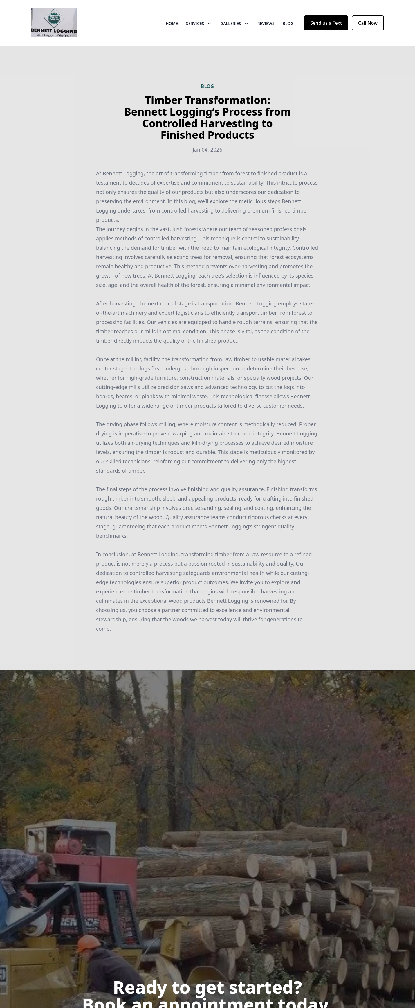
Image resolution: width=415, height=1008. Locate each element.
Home (172, 26)
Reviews (266, 26)
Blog (288, 26)
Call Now (368, 25)
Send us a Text (326, 25)
